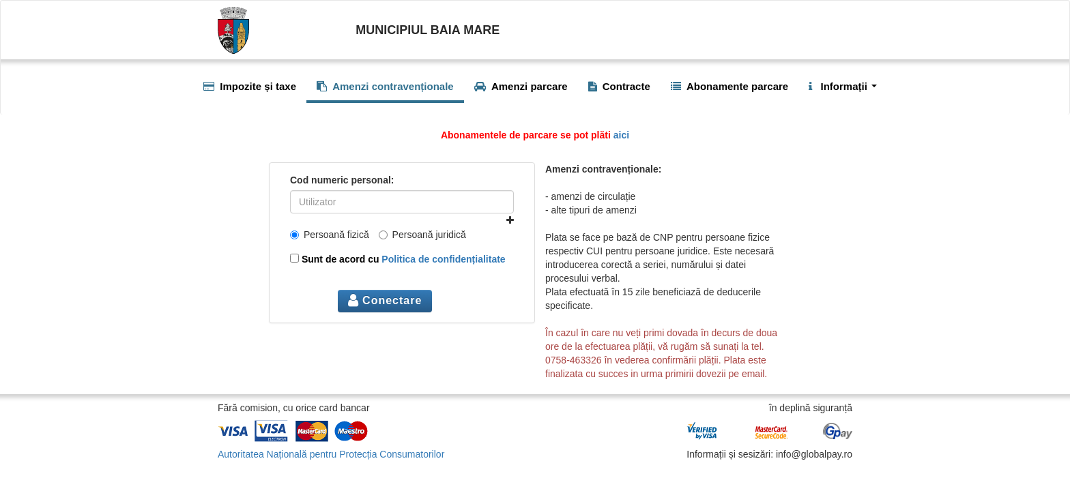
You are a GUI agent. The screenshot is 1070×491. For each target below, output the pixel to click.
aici (621, 135)
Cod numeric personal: (342, 180)
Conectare (385, 300)
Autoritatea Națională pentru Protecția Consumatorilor (331, 454)
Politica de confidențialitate (443, 259)
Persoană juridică (422, 234)
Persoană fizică (329, 234)
